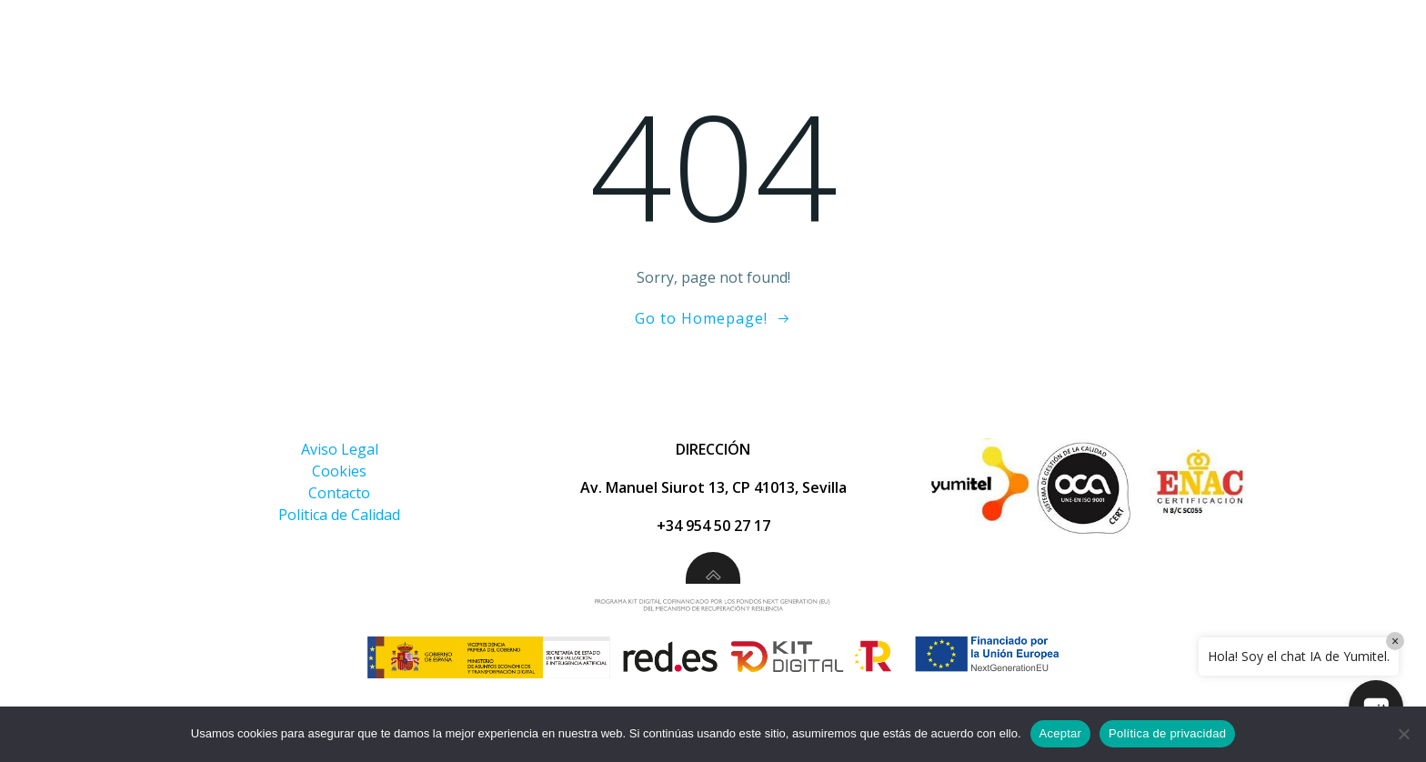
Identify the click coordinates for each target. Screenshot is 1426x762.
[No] (1403, 734)
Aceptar (1060, 733)
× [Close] (1395, 641)
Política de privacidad (1167, 733)
